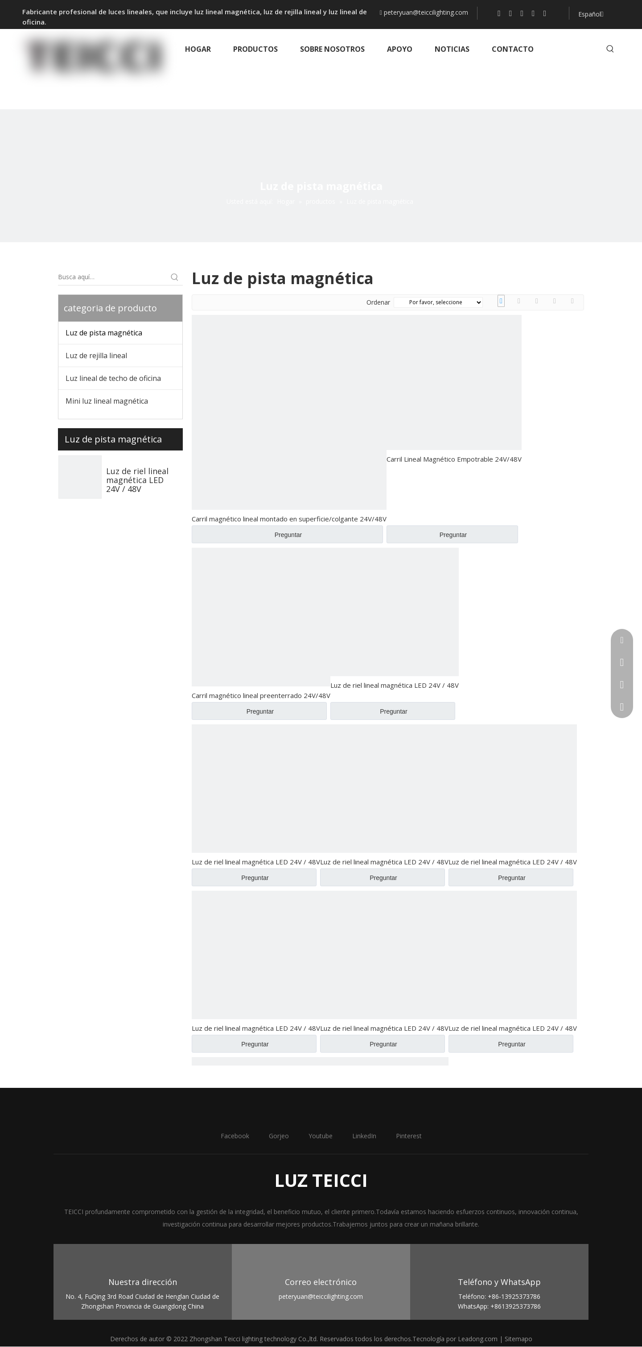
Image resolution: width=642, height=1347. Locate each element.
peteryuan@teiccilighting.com (426, 12)
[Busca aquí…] (112, 277)
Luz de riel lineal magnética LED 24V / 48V (137, 480)
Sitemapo (518, 1339)
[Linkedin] (533, 13)
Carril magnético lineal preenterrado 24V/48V (261, 695)
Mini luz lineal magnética (107, 401)
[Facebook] (499, 13)
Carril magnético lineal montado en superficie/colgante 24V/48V (289, 518)
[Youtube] (522, 13)
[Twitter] (510, 13)
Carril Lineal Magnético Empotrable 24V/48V (454, 459)
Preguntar (288, 534)
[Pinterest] (545, 13)
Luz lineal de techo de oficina (113, 378)
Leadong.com (478, 1339)
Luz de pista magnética (104, 333)
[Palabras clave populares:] (610, 49)
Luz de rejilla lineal (96, 355)
